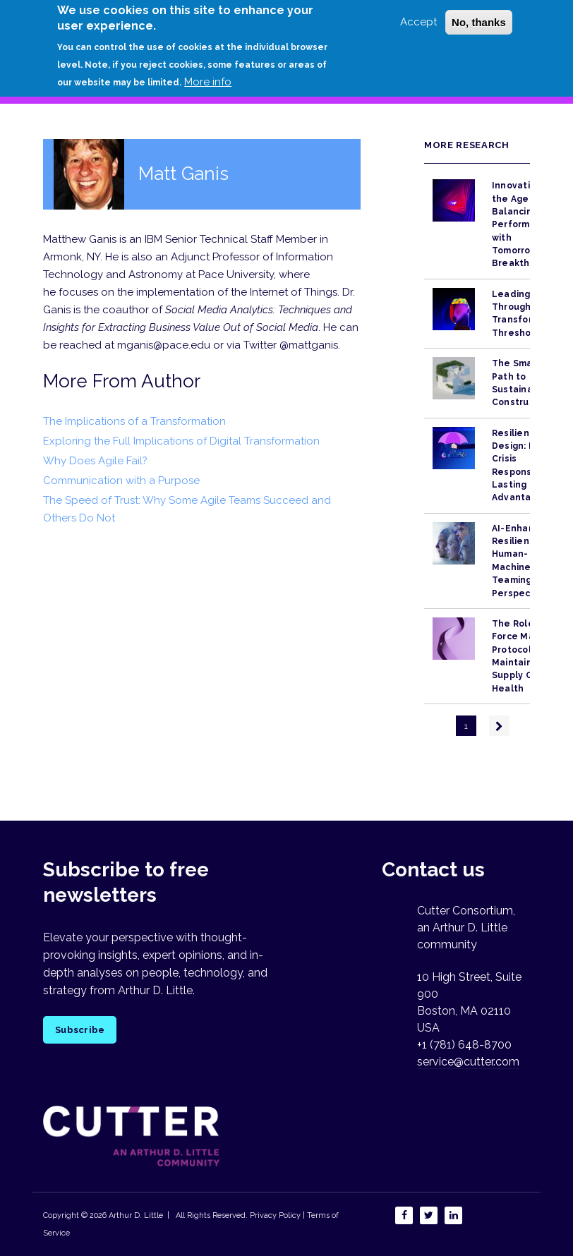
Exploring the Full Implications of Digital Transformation (181, 441)
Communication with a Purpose (121, 480)
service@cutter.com (468, 1061)
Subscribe (79, 1030)
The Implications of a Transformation (134, 421)
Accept (418, 14)
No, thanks (479, 15)
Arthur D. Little (135, 1215)
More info (207, 74)
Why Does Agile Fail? (95, 460)
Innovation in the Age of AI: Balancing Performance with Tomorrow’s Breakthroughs (527, 224)
